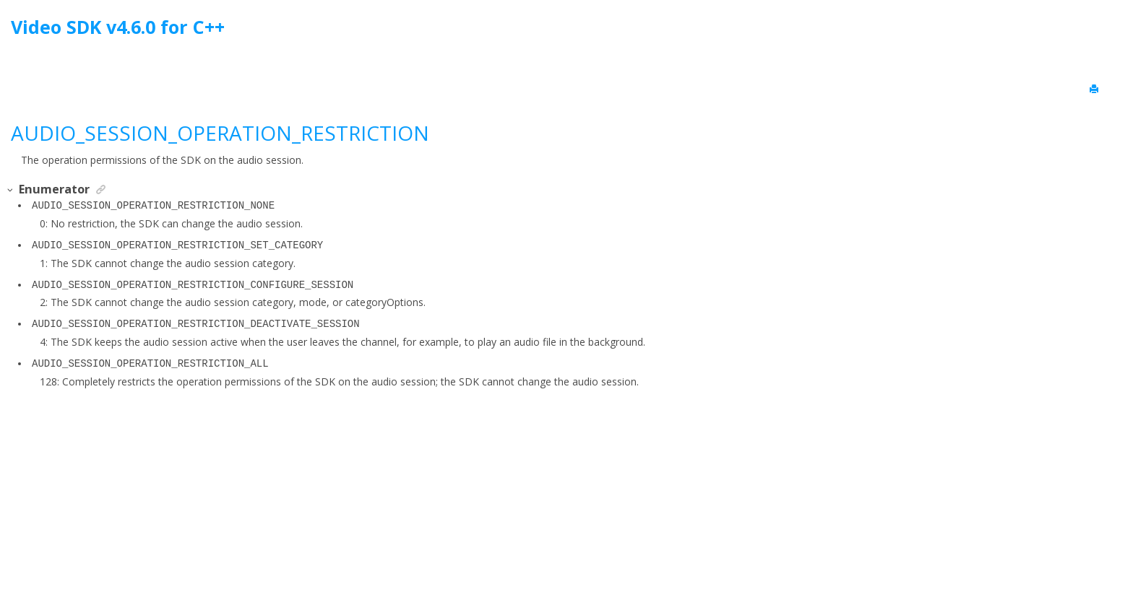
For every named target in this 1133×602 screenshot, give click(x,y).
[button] (10, 190)
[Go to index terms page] (1108, 31)
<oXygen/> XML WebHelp (599, 554)
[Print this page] (1095, 89)
